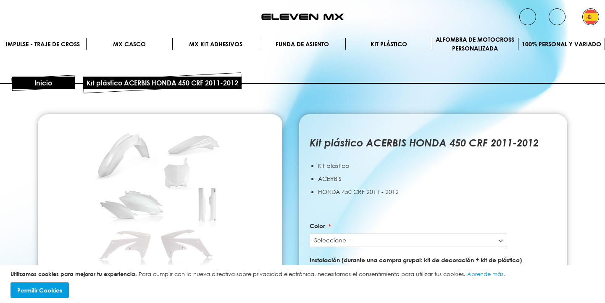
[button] (590, 16)
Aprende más (485, 274)
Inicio (43, 83)
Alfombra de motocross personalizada (475, 44)
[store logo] (302, 17)
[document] (304, 284)
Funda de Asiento (302, 44)
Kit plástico (389, 44)
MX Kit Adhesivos (215, 44)
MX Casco (129, 44)
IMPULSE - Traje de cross (43, 44)
